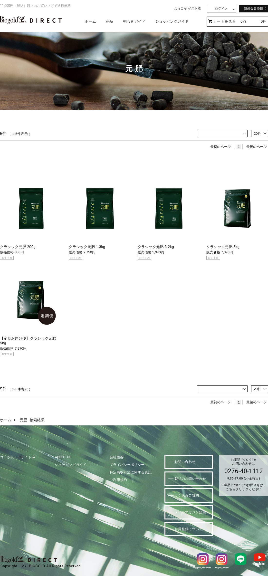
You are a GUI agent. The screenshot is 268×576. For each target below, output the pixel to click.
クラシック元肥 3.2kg (156, 247)
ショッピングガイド (172, 21)
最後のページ (256, 147)
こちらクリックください (244, 489)
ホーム (90, 21)
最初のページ (220, 147)
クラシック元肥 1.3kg (87, 247)
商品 (109, 21)
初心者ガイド (134, 21)
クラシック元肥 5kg (223, 247)
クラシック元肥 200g (18, 247)
